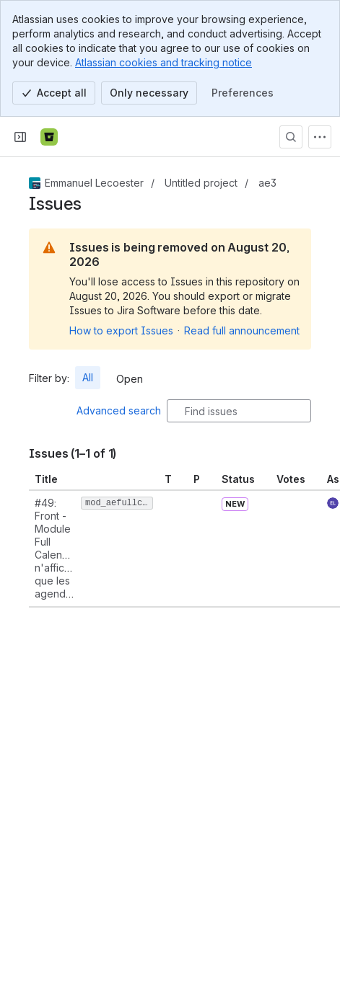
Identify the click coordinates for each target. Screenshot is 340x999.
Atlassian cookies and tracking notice (163, 62)
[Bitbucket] (49, 136)
